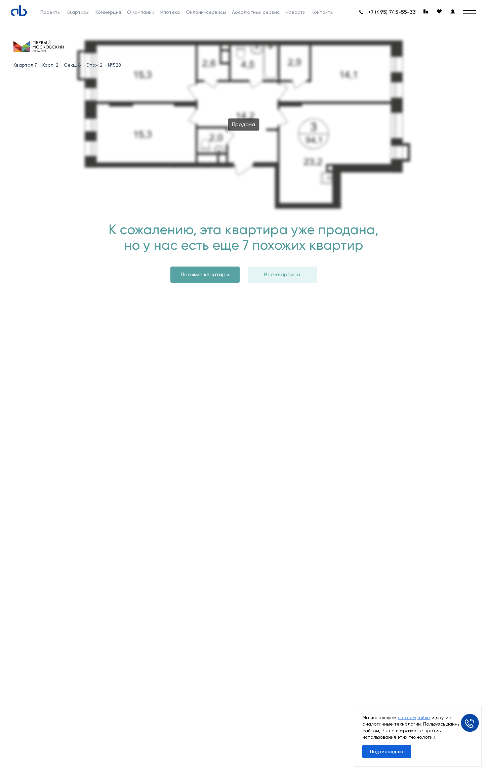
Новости (296, 12)
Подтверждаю (386, 751)
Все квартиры (282, 274)
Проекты (50, 12)
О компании (140, 12)
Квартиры (78, 12)
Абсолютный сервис (256, 12)
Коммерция (108, 12)
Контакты (322, 12)
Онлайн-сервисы (206, 12)
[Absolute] (19, 11)
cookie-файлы (414, 717)
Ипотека (170, 12)
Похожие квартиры (205, 274)
